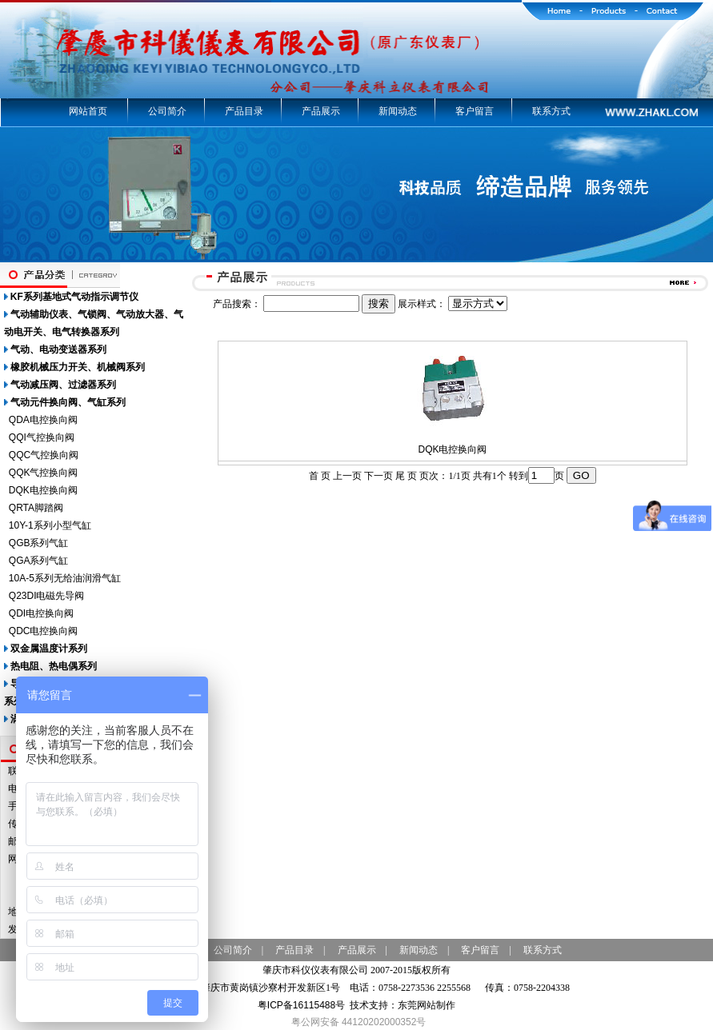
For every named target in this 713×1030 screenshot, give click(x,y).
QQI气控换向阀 (41, 437)
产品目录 (244, 111)
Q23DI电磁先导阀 (47, 595)
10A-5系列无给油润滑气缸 (65, 578)
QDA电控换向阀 (43, 419)
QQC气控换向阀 (43, 455)
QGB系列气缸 (39, 543)
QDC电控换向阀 (43, 631)
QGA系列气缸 (39, 560)
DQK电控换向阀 (43, 490)
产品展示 (321, 111)
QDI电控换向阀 (41, 613)
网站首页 (88, 111)
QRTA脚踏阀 (36, 507)
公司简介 (167, 111)
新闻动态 (398, 111)
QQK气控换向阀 (43, 472)
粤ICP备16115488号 (301, 1005)
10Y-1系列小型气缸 (50, 525)
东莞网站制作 (426, 1005)
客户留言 (474, 111)
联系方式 (551, 111)
